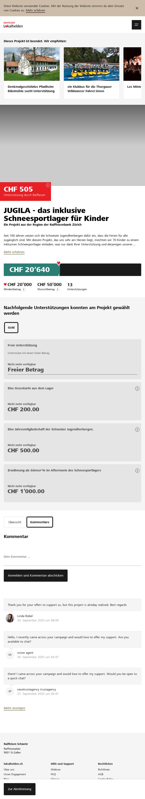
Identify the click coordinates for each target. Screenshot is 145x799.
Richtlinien (104, 769)
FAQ (53, 774)
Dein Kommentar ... (17, 556)
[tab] (11, 327)
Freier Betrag (26, 369)
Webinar (56, 769)
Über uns (9, 769)
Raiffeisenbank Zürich (66, 224)
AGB (100, 774)
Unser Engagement (15, 774)
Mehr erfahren (35, 10)
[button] (136, 25)
